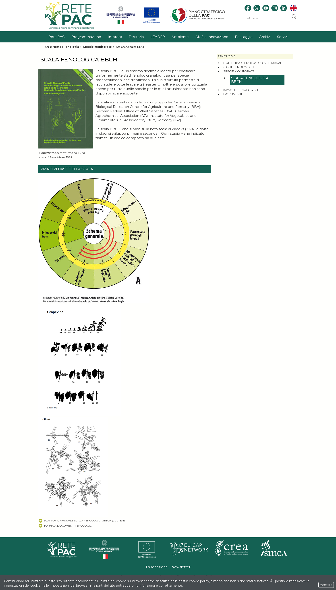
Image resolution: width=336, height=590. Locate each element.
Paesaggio (244, 37)
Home (57, 46)
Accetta (326, 585)
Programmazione (86, 37)
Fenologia (71, 46)
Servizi (282, 37)
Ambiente (180, 37)
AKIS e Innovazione (211, 37)
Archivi (264, 37)
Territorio (136, 37)
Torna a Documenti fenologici (65, 525)
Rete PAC (56, 37)
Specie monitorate (97, 46)
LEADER (158, 37)
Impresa (115, 37)
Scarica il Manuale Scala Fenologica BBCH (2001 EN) (81, 520)
